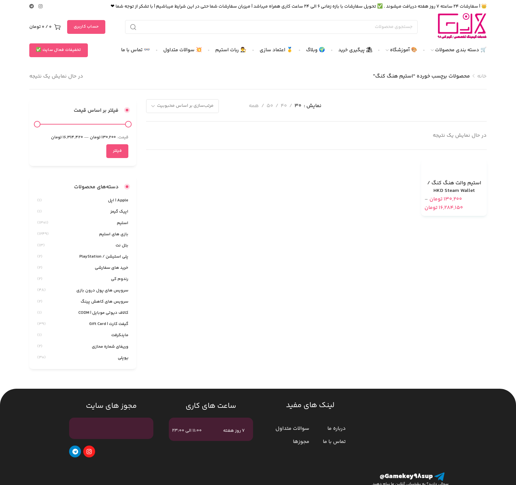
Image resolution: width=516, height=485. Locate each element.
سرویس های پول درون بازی (102, 290)
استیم (122, 223)
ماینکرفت (119, 335)
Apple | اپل (118, 200)
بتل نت (122, 245)
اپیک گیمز (119, 211)
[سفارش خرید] (182, 106)
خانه (482, 76)
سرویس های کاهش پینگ (104, 301)
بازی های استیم (113, 234)
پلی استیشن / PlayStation (103, 256)
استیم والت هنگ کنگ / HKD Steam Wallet (454, 187)
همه (254, 106)
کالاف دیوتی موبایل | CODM (103, 313)
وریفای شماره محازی (110, 346)
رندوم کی (119, 279)
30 (298, 106)
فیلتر (117, 151)
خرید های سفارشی (111, 268)
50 (270, 106)
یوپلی (123, 358)
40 (284, 106)
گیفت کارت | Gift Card (108, 324)
